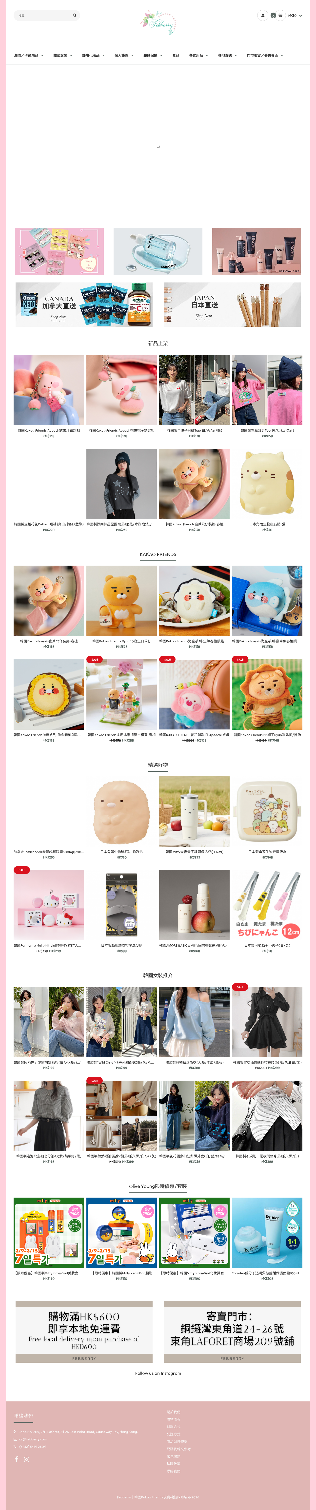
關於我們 (173, 1412)
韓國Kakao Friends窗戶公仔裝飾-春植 (194, 524)
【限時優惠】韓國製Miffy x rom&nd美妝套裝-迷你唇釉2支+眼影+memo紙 (69, 1273)
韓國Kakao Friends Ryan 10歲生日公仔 (121, 641)
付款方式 (173, 1427)
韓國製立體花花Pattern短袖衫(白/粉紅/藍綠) (49, 524)
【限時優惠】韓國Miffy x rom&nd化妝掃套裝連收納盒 (200, 1273)
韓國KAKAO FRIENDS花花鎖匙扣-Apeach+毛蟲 (194, 735)
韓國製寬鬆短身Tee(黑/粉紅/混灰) (267, 430)
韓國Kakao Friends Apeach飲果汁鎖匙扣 (49, 430)
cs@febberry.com (33, 1439)
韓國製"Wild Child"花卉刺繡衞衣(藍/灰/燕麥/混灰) (125, 1062)
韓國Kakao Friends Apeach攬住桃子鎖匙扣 (122, 430)
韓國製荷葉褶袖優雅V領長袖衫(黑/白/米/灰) (121, 1156)
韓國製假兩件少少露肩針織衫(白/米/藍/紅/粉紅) (51, 1062)
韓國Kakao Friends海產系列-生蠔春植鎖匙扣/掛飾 (197, 641)
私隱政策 (173, 1464)
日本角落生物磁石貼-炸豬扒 (121, 852)
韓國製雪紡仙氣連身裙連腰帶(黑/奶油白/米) (267, 1062)
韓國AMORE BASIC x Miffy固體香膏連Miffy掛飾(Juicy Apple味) (206, 945)
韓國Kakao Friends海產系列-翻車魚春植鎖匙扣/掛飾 (272, 641)
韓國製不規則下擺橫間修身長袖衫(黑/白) (267, 1156)
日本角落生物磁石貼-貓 (267, 524)
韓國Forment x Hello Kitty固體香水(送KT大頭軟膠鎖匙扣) (57, 945)
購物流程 (173, 1419)
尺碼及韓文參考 (179, 1449)
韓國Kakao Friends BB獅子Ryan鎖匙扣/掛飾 (267, 735)
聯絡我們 (173, 1471)
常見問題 (173, 1456)
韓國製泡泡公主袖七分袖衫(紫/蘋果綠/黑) (48, 1156)
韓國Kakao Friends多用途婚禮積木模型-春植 (122, 735)
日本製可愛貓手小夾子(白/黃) (267, 945)
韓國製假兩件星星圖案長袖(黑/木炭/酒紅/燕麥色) (125, 524)
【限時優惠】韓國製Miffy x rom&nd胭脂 (121, 1273)
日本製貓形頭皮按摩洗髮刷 (121, 945)
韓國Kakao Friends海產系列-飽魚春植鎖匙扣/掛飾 (52, 735)
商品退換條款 (177, 1441)
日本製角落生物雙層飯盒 (267, 852)
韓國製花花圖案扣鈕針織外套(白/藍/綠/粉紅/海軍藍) (200, 1156)
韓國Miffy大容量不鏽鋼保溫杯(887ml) (194, 852)
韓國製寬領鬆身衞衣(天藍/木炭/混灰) (194, 1062)
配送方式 (173, 1434)
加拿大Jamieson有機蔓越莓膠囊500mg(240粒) (50, 852)
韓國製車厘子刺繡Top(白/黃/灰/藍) (194, 430)
